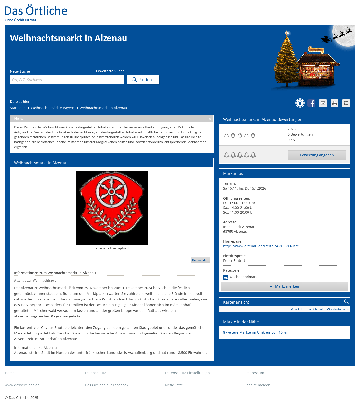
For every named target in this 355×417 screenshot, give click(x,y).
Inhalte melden (257, 385)
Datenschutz (95, 372)
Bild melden (200, 260)
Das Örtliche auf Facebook (106, 385)
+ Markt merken (284, 286)
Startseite (18, 107)
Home (10, 372)
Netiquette (174, 385)
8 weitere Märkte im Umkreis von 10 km (255, 332)
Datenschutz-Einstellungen (187, 372)
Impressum (254, 372)
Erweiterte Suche (110, 71)
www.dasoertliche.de (22, 385)
